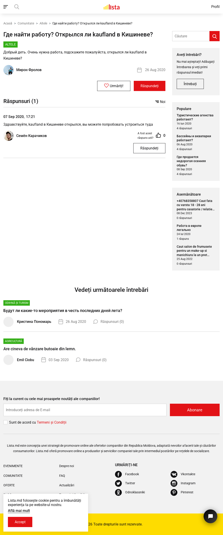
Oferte (9, 485)
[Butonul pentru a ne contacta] (210, 516)
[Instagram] (183, 483)
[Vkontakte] (183, 474)
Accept (20, 522)
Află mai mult (19, 511)
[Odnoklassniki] (130, 492)
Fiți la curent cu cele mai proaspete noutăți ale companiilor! (51, 399)
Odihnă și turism (16, 303)
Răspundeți (150, 86)
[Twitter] (125, 483)
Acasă (7, 23)
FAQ (62, 475)
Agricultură (13, 341)
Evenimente (13, 466)
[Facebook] (127, 474)
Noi (160, 102)
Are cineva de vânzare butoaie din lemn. (39, 348)
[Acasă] (112, 7)
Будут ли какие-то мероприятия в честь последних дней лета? (62, 310)
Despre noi (66, 466)
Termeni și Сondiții (51, 422)
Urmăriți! (113, 86)
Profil (215, 7)
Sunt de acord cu (23, 422)
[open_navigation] (6, 7)
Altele (43, 23)
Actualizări (66, 485)
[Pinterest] (182, 492)
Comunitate (26, 23)
